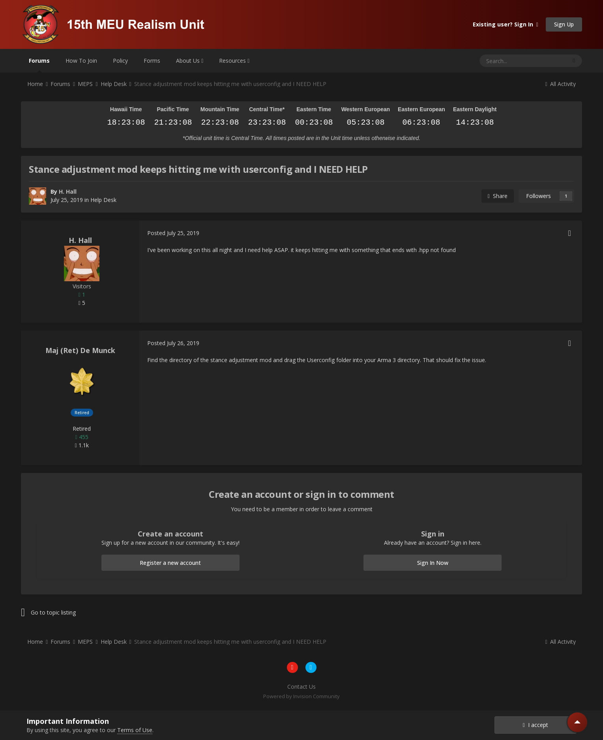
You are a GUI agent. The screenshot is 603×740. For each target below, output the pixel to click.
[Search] (504, 61)
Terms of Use (134, 730)
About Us (189, 60)
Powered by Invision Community (301, 696)
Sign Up (564, 24)
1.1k (82, 445)
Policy (120, 60)
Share (497, 196)
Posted (173, 233)
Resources (234, 60)
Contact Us (301, 686)
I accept (535, 725)
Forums (39, 65)
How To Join (81, 60)
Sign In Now (432, 562)
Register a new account (170, 562)
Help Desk (103, 200)
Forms (152, 60)
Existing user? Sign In (505, 24)
